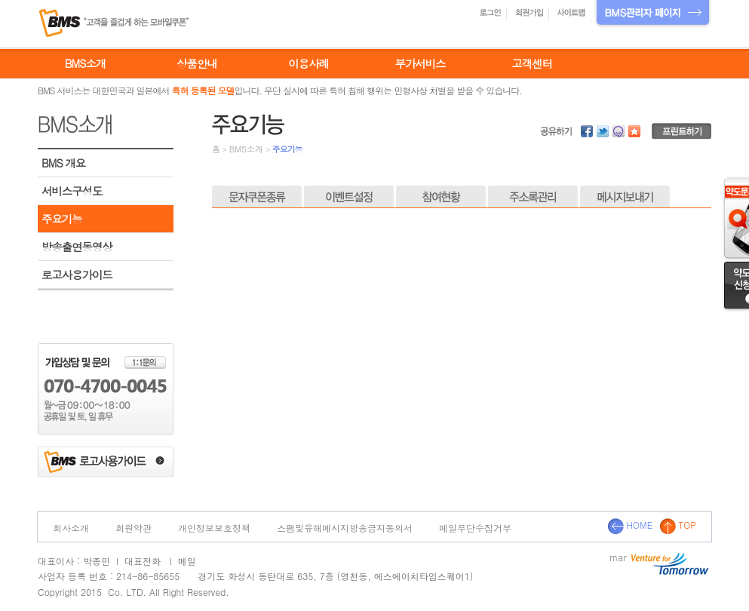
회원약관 (133, 527)
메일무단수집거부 (475, 527)
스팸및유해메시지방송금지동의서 (345, 527)
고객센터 (531, 63)
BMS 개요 (63, 162)
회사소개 (71, 527)
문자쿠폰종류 (257, 197)
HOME (629, 524)
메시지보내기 (625, 197)
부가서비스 (420, 63)
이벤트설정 (349, 197)
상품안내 (197, 63)
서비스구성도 (71, 190)
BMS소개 (85, 63)
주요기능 (61, 218)
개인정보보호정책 (214, 527)
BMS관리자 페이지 (652, 14)
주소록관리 (533, 197)
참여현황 (441, 197)
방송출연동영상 (76, 246)
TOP (677, 524)
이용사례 (308, 63)
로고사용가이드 (76, 274)
